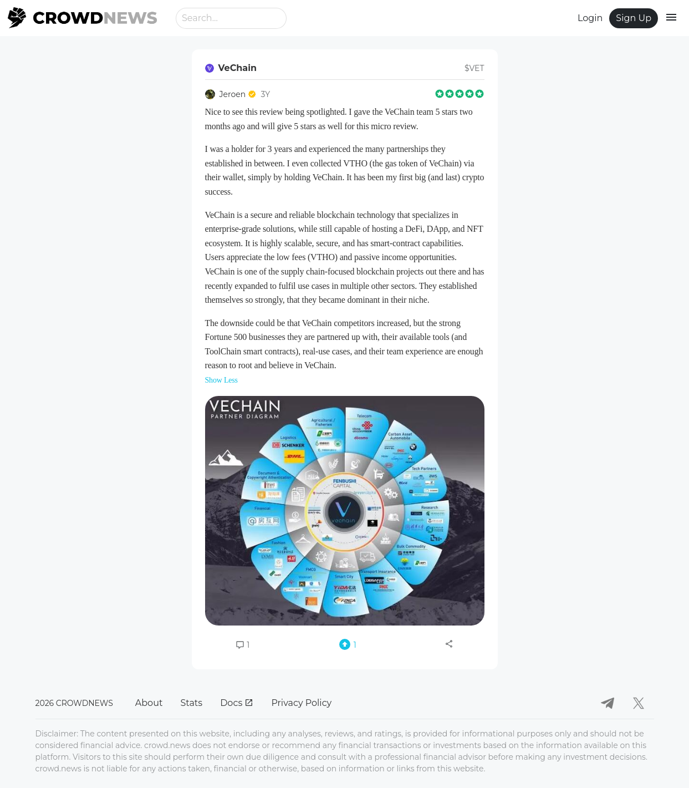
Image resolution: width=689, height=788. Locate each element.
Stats (191, 703)
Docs (236, 703)
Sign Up (633, 18)
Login (590, 18)
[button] (344, 511)
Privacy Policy (301, 703)
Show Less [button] (221, 380)
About (149, 703)
